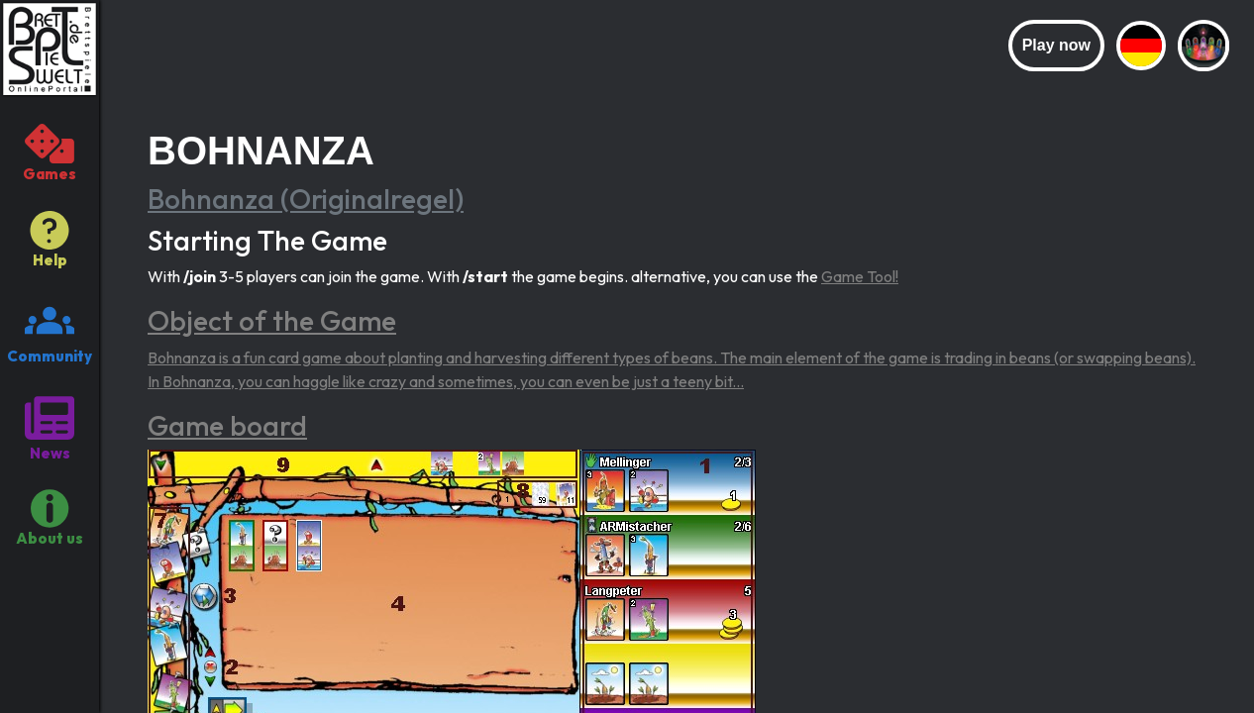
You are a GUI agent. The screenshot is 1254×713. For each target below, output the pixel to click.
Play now (1056, 45)
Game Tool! (859, 276)
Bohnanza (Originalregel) (306, 198)
